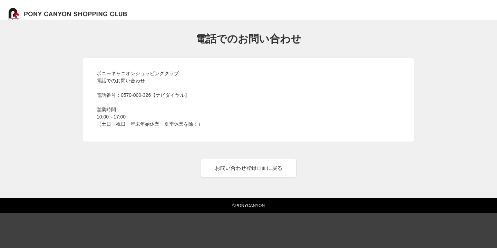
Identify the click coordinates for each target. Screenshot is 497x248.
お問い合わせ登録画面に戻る (248, 168)
